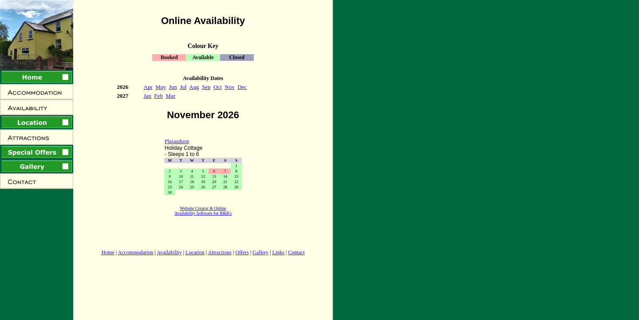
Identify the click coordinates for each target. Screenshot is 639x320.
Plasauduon (177, 141)
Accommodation (136, 252)
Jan (147, 95)
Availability (169, 252)
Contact (296, 252)
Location (195, 252)
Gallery (260, 252)
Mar (170, 95)
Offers (241, 252)
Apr (148, 87)
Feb (158, 95)
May (160, 87)
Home (107, 252)
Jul (183, 87)
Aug (194, 87)
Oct (217, 87)
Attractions (220, 252)
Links (278, 252)
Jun (173, 87)
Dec (242, 87)
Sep (206, 87)
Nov (229, 87)
